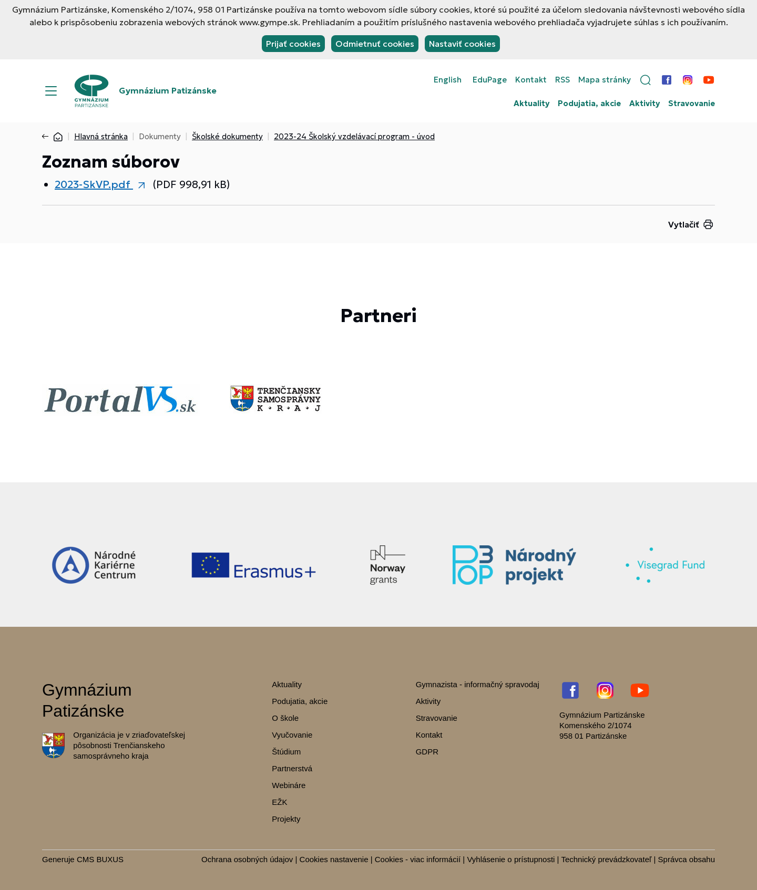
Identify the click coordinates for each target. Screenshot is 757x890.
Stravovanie (691, 103)
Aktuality (531, 103)
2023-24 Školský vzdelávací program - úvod (354, 136)
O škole (285, 717)
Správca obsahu (686, 859)
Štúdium (286, 751)
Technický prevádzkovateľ (606, 859)
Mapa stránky (604, 80)
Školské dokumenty (227, 136)
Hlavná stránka (101, 136)
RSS (562, 80)
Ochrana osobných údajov (247, 859)
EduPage (490, 80)
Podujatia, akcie (589, 103)
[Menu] (51, 90)
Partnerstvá (292, 768)
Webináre (288, 785)
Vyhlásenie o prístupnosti (511, 859)
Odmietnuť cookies (374, 43)
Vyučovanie (292, 734)
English (448, 80)
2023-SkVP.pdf (94, 184)
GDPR (427, 751)
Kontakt (531, 80)
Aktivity (644, 103)
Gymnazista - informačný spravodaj (477, 684)
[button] (645, 80)
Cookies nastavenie (334, 859)
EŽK (279, 802)
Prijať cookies (293, 43)
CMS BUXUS (100, 859)
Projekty (286, 818)
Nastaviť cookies (462, 43)
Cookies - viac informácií (418, 859)
